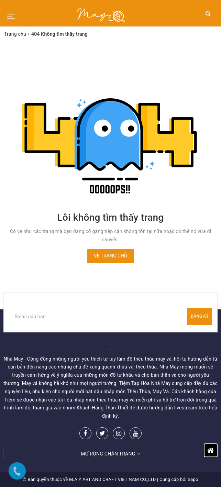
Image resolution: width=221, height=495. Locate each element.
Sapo (193, 479)
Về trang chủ (110, 255)
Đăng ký (200, 316)
